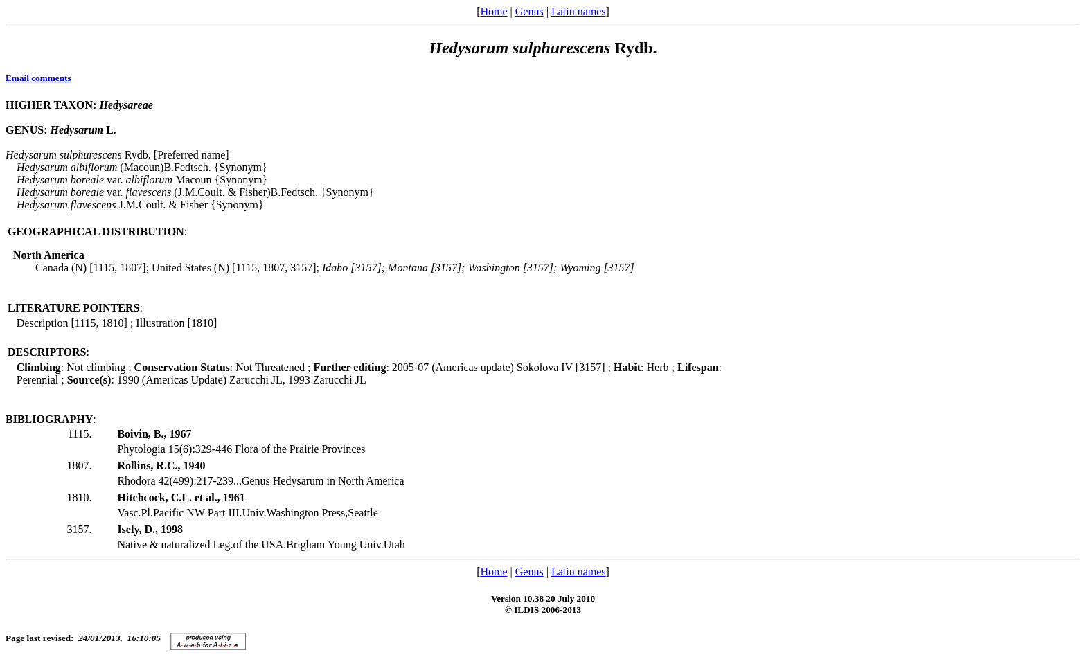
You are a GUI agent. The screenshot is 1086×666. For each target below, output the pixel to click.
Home (493, 11)
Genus (529, 11)
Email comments (38, 78)
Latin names (578, 11)
